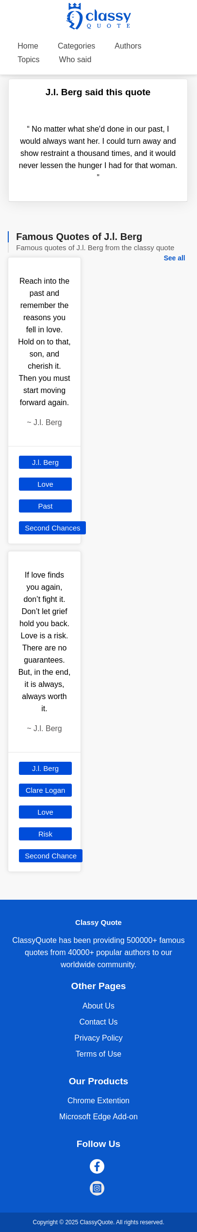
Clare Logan (46, 790)
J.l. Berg (45, 462)
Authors (128, 46)
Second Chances (52, 528)
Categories (76, 46)
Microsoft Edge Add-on (98, 1116)
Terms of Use (98, 1054)
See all (174, 258)
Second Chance (51, 856)
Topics (28, 59)
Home (27, 46)
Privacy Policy (98, 1038)
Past (45, 506)
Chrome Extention (98, 1100)
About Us (98, 1006)
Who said (75, 59)
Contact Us (98, 1022)
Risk (45, 834)
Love (45, 484)
